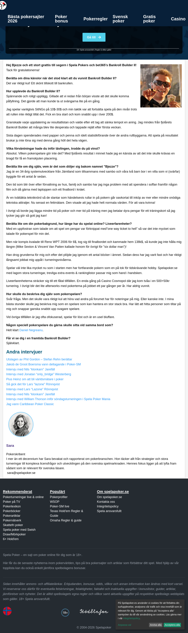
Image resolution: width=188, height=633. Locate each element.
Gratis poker (149, 18)
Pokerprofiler (59, 497)
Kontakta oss (106, 501)
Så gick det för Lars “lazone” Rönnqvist (33, 384)
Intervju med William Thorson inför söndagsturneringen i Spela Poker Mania (58, 399)
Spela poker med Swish (19, 529)
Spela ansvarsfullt (109, 511)
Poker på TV (11, 501)
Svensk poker (120, 18)
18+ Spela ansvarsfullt (85, 50)
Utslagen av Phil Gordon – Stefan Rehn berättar (39, 359)
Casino (178, 18)
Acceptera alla (172, 624)
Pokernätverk (12, 520)
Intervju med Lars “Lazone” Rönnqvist (32, 389)
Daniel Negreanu (31, 330)
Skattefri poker (13, 525)
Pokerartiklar (11, 515)
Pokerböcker (11, 511)
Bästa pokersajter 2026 (26, 18)
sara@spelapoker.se (21, 473)
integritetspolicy (131, 618)
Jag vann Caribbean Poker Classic (30, 404)
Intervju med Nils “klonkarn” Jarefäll (30, 369)
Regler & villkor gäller (103, 50)
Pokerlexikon (12, 506)
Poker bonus (61, 18)
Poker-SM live (59, 506)
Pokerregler (96, 18)
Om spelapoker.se (109, 497)
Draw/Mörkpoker (14, 534)
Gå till (94, 37)
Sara (10, 445)
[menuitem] (28, 18)
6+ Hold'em (11, 539)
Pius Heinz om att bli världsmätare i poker (35, 379)
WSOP (54, 501)
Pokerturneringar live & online (23, 497)
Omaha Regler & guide (65, 520)
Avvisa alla (156, 624)
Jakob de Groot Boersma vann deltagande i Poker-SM (43, 364)
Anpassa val (124, 624)
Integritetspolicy (107, 506)
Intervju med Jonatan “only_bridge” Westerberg (38, 374)
